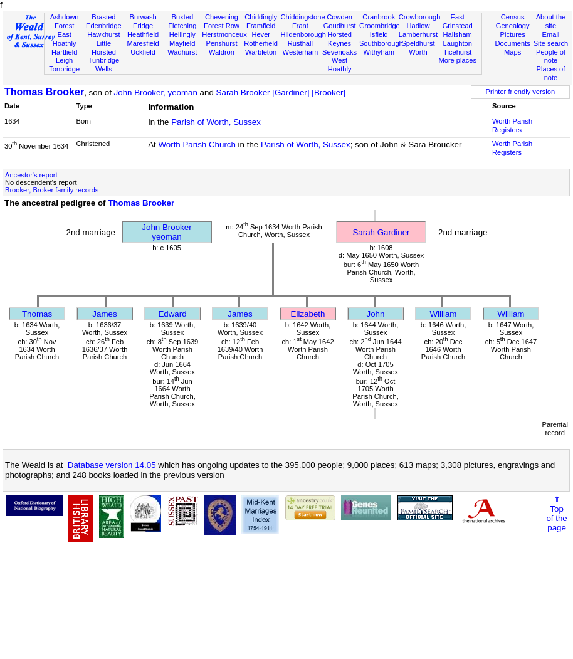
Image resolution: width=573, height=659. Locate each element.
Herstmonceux (224, 34)
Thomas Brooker (44, 92)
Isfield (379, 34)
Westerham (300, 52)
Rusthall (300, 43)
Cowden (339, 17)
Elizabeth (308, 314)
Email (551, 34)
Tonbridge (64, 69)
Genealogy (513, 25)
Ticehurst (457, 52)
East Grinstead (458, 21)
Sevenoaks (339, 52)
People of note (550, 56)
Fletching (182, 25)
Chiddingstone (303, 17)
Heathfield (143, 34)
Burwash (142, 17)
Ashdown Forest (64, 21)
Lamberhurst (418, 34)
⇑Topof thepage (556, 513)
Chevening (221, 17)
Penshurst (221, 43)
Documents (512, 43)
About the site (551, 21)
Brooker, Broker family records (51, 190)
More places (457, 60)
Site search (551, 43)
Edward (172, 314)
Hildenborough (303, 34)
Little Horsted (104, 48)
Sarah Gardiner (380, 232)
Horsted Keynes (339, 39)
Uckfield (142, 52)
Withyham (379, 52)
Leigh (64, 60)
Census (513, 17)
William (443, 314)
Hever (260, 34)
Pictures (512, 34)
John (376, 314)
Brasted (103, 17)
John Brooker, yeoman (155, 92)
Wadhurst (182, 52)
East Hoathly (64, 39)
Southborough (381, 43)
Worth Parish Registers (512, 125)
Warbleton (260, 52)
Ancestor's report (31, 175)
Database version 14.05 (112, 465)
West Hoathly (340, 64)
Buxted (182, 17)
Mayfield (182, 43)
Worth (418, 52)
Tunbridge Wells (104, 64)
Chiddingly (260, 17)
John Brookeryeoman (166, 232)
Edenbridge (104, 25)
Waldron (221, 52)
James (104, 314)
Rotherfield (261, 43)
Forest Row (221, 25)
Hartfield (64, 52)
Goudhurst (339, 25)
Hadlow (417, 25)
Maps (512, 52)
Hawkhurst (103, 34)
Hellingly (182, 34)
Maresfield (143, 43)
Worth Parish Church (196, 144)
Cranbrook (378, 17)
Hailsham (457, 34)
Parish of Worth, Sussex (216, 122)
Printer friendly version (520, 91)
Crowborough (420, 17)
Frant (300, 25)
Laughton (457, 43)
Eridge (143, 25)
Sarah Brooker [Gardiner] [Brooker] (281, 92)
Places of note (551, 73)
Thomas (37, 314)
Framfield (260, 25)
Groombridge (379, 25)
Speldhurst (417, 43)
